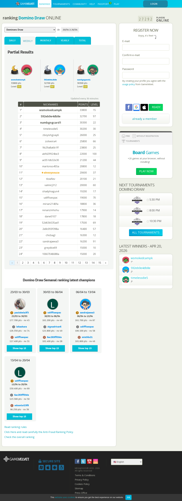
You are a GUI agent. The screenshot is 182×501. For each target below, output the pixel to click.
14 (93, 262)
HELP (92, 4)
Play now (146, 171)
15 (99, 262)
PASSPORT (105, 3)
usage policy (128, 84)
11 (72, 262)
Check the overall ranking (19, 437)
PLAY (116, 4)
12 (79, 262)
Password (128, 69)
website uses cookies (65, 497)
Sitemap (79, 488)
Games (145, 152)
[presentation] (146, 95)
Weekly (28, 41)
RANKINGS (44, 4)
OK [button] (128, 497)
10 (66, 262)
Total (82, 40)
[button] (136, 107)
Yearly (65, 40)
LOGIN (158, 4)
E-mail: (126, 41)
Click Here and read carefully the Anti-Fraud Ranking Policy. (39, 432)
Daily (12, 40)
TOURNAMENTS (61, 4)
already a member (144, 119)
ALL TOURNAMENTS (145, 232)
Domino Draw (31, 18)
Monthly (45, 40)
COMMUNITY (80, 4)
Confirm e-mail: (131, 55)
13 (86, 262)
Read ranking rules (15, 427)
